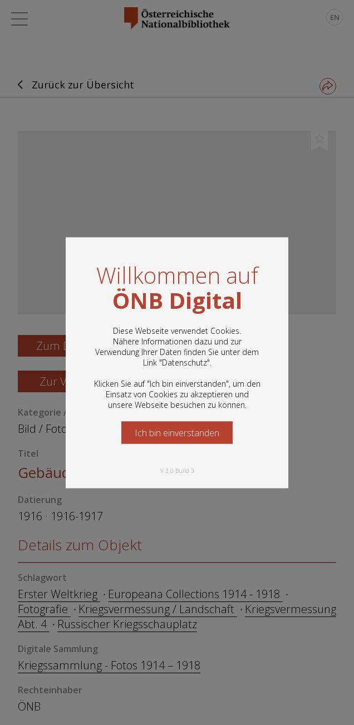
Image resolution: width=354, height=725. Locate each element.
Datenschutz (184, 362)
